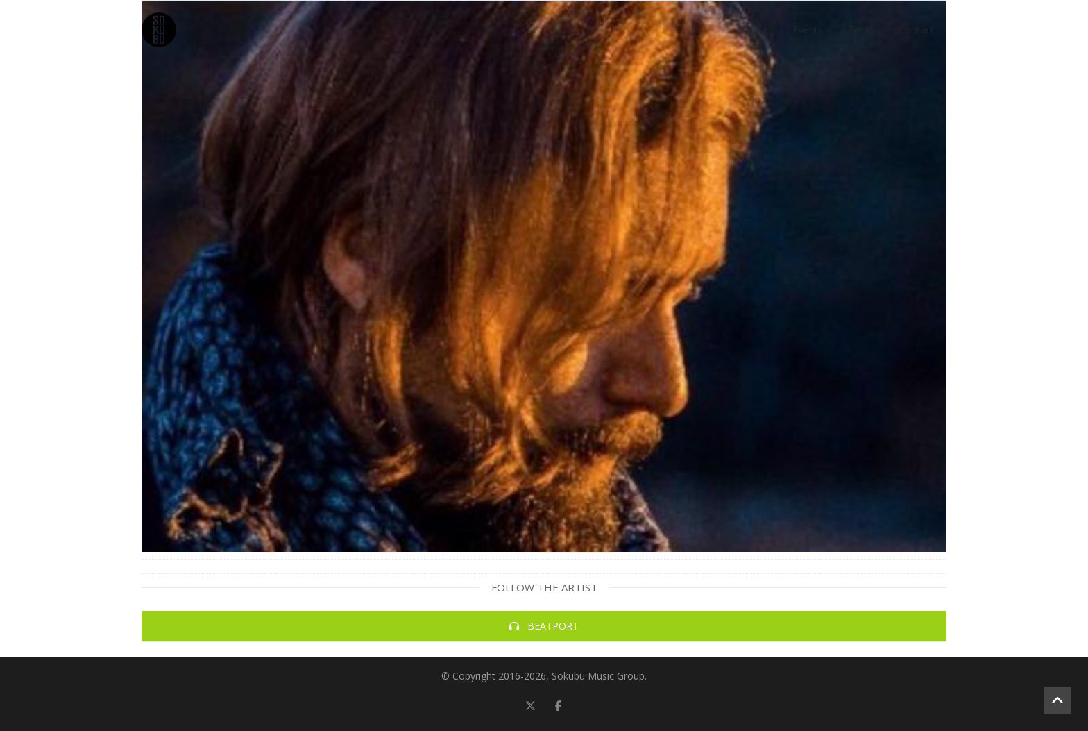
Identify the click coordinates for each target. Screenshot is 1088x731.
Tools (861, 29)
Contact (916, 29)
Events (808, 29)
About (754, 29)
